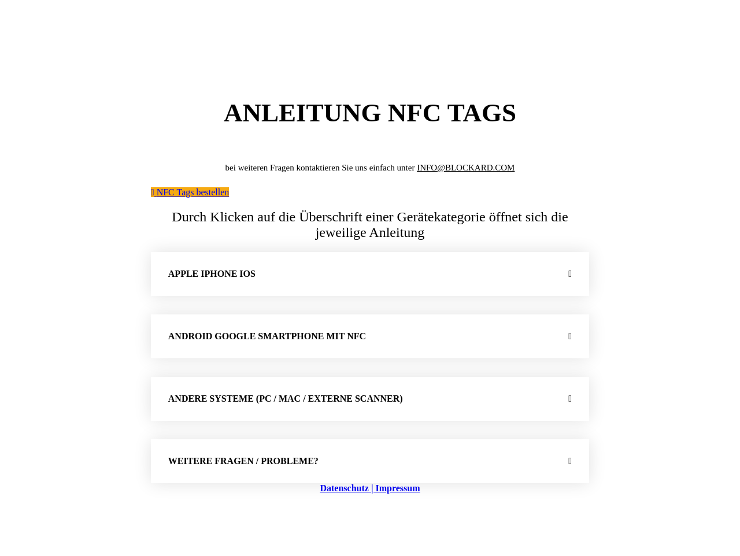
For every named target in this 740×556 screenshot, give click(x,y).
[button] (370, 274)
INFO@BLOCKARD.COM (466, 167)
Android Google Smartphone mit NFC (267, 336)
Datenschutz (345, 488)
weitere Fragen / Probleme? (243, 461)
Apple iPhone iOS (212, 274)
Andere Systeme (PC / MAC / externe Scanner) (285, 398)
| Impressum (395, 488)
